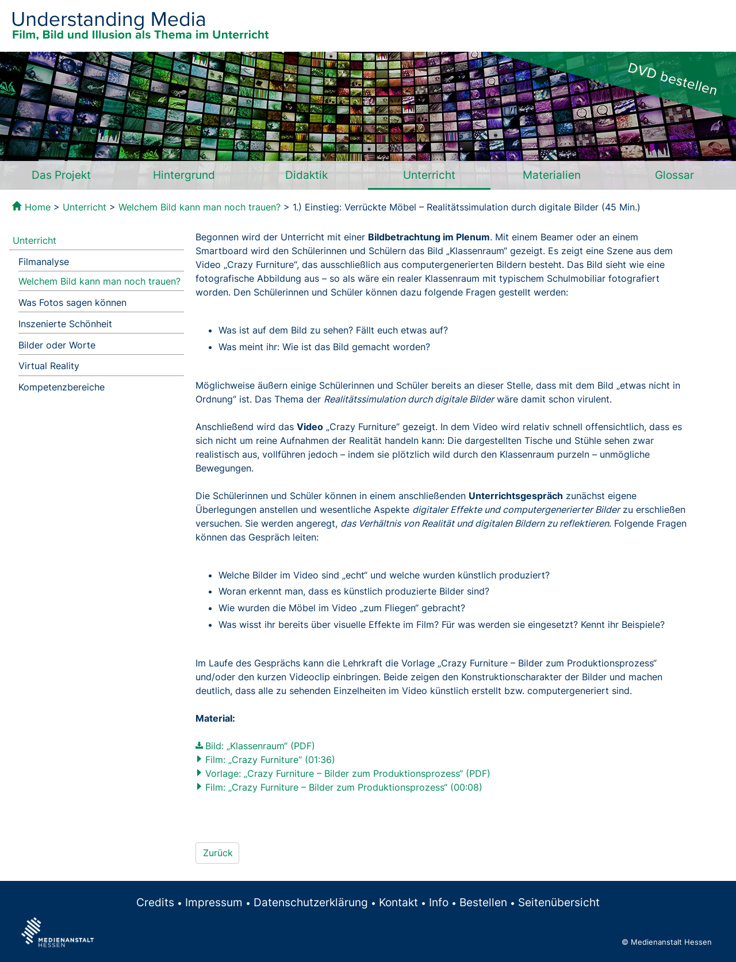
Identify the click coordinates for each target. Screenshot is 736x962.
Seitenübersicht (559, 902)
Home (38, 207)
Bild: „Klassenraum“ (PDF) (260, 746)
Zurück (218, 852)
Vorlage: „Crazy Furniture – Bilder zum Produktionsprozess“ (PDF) (347, 773)
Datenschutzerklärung (311, 902)
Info (438, 902)
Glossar (674, 175)
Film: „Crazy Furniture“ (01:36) (270, 759)
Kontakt (398, 902)
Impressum (214, 902)
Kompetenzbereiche (61, 387)
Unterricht (429, 175)
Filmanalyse (43, 261)
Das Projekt (61, 175)
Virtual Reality (48, 365)
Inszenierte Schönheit (65, 323)
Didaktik (306, 175)
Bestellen (483, 902)
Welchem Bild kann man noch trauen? (199, 207)
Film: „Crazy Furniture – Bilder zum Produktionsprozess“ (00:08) (343, 787)
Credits (155, 902)
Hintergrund (184, 175)
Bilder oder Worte (56, 345)
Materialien (552, 175)
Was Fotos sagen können (72, 302)
